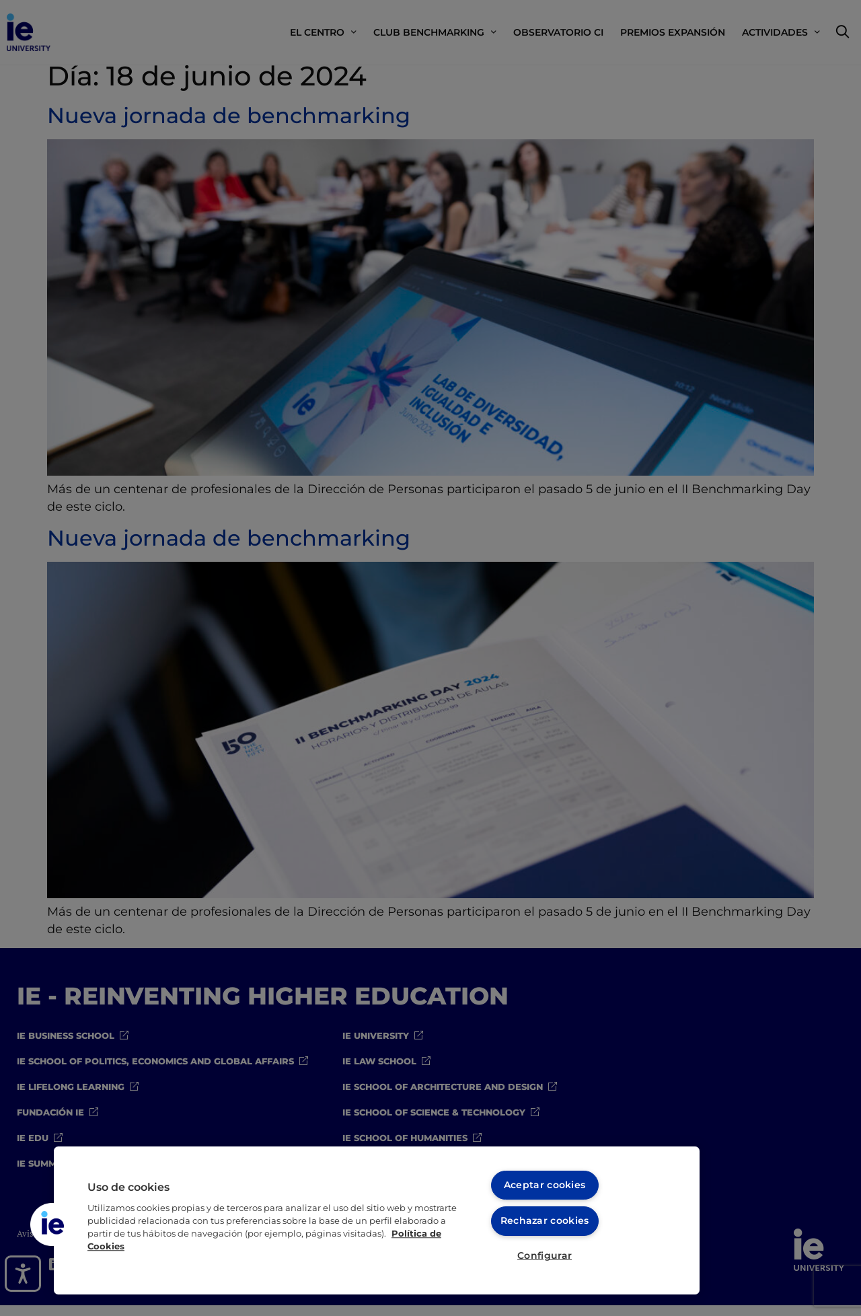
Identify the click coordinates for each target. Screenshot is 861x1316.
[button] (51, 1223)
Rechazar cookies (544, 1219)
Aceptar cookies (545, 1183)
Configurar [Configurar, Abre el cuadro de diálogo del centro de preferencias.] (544, 1255)
